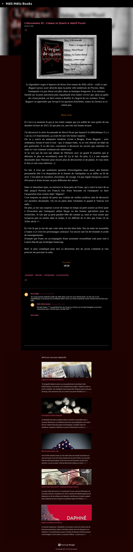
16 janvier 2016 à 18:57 (58, 304)
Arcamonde (29, 275)
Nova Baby (35, 294)
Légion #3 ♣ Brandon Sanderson (53, 380)
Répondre (35, 315)
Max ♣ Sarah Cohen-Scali (50, 451)
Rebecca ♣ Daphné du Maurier (52, 522)
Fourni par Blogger (66, 545)
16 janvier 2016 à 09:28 (47, 293)
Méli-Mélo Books (19, 3)
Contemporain (49, 275)
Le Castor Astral (62, 275)
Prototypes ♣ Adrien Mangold (52, 415)
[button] (25, 30)
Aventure (38, 275)
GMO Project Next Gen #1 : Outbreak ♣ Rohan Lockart (60, 487)
